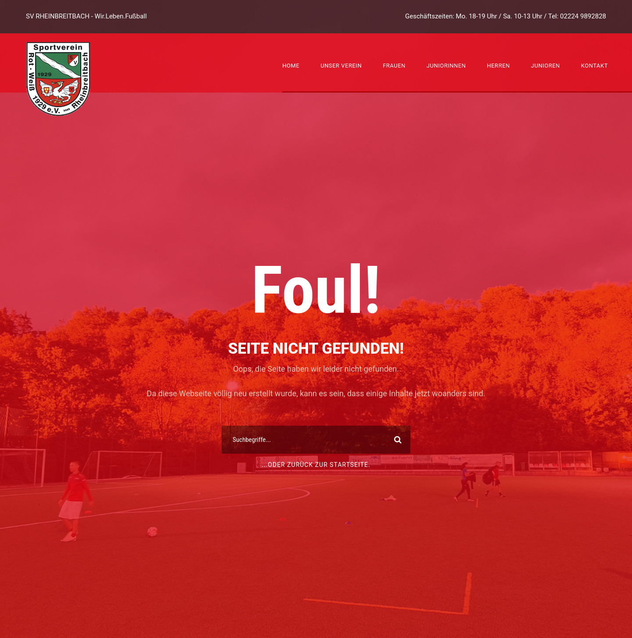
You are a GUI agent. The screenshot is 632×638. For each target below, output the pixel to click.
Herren (498, 65)
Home (290, 65)
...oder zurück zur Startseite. (316, 464)
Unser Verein (341, 65)
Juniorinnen (446, 65)
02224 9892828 (583, 16)
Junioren (545, 65)
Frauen (394, 65)
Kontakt (594, 65)
